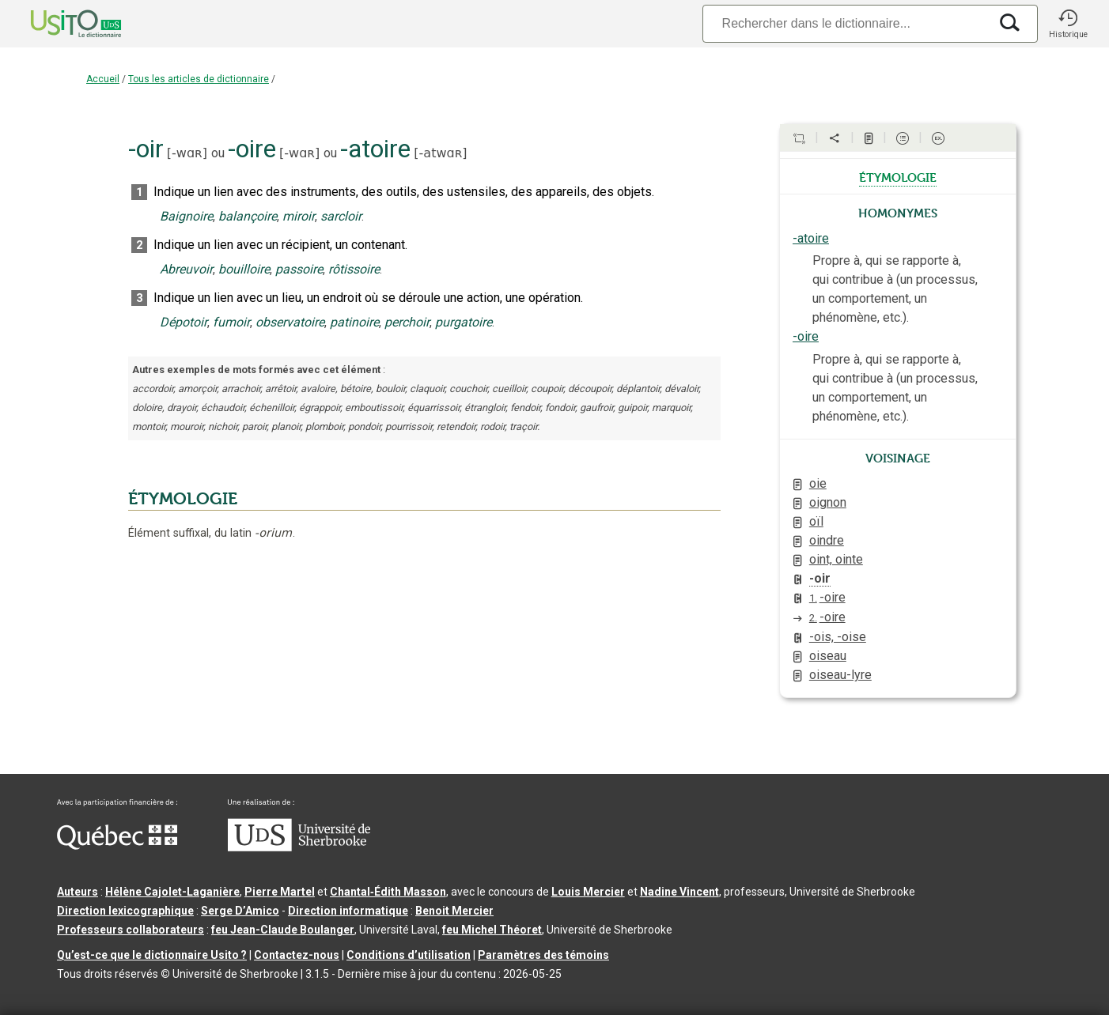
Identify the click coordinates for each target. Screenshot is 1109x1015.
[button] (1068, 23)
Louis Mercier (588, 891)
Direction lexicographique (125, 910)
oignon (827, 502)
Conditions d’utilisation (408, 955)
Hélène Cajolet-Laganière (172, 891)
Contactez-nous (296, 955)
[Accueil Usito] (58, 23)
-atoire (811, 238)
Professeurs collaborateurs (130, 929)
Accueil (102, 79)
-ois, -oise (837, 636)
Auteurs (77, 891)
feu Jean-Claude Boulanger (282, 929)
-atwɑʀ (441, 152)
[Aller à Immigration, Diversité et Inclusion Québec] (117, 846)
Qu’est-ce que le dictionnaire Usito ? (152, 955)
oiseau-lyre (840, 674)
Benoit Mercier (454, 910)
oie (818, 483)
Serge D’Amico (240, 910)
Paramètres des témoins (543, 955)
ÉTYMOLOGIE (182, 498)
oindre (826, 540)
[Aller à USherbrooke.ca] (299, 847)
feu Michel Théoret (492, 929)
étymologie (898, 176)
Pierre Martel (279, 891)
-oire (806, 336)
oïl (816, 521)
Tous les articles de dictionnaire (198, 79)
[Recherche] (845, 23)
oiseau (827, 655)
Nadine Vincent (679, 891)
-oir (820, 578)
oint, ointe (836, 559)
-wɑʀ (187, 152)
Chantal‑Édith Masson (388, 891)
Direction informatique (348, 910)
